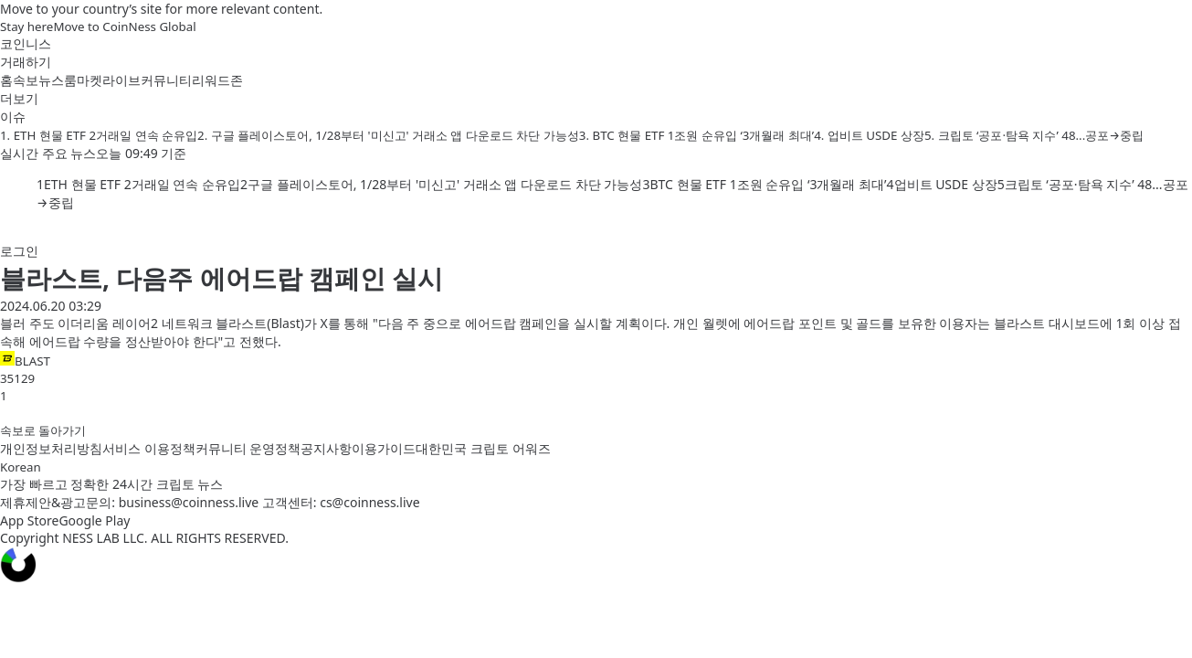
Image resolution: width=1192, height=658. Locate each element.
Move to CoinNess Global (124, 26)
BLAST (25, 360)
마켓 (89, 80)
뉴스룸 (57, 80)
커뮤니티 (166, 80)
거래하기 (25, 61)
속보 (25, 80)
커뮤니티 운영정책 (248, 448)
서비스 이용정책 (148, 448)
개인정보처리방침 (51, 448)
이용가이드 (384, 448)
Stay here (26, 26)
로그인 (19, 251)
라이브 (121, 80)
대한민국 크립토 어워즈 (483, 448)
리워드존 (217, 80)
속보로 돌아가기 (43, 430)
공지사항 (326, 448)
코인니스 (25, 43)
